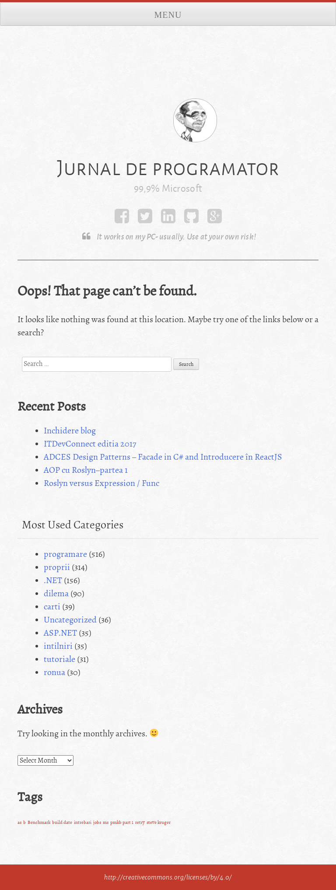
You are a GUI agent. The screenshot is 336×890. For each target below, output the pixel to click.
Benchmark (39, 822)
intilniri (58, 645)
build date (62, 822)
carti (52, 606)
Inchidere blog (70, 430)
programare (65, 554)
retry (140, 822)
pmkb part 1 (121, 822)
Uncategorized (70, 619)
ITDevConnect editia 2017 (90, 443)
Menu (168, 15)
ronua (54, 672)
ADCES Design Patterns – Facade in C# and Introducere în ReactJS (163, 456)
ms (105, 822)
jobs (97, 822)
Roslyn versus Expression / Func (101, 483)
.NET (53, 580)
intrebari (82, 822)
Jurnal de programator (168, 168)
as (19, 822)
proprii (57, 567)
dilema (56, 593)
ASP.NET (60, 632)
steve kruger (159, 822)
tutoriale (59, 659)
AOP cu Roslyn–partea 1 (86, 469)
